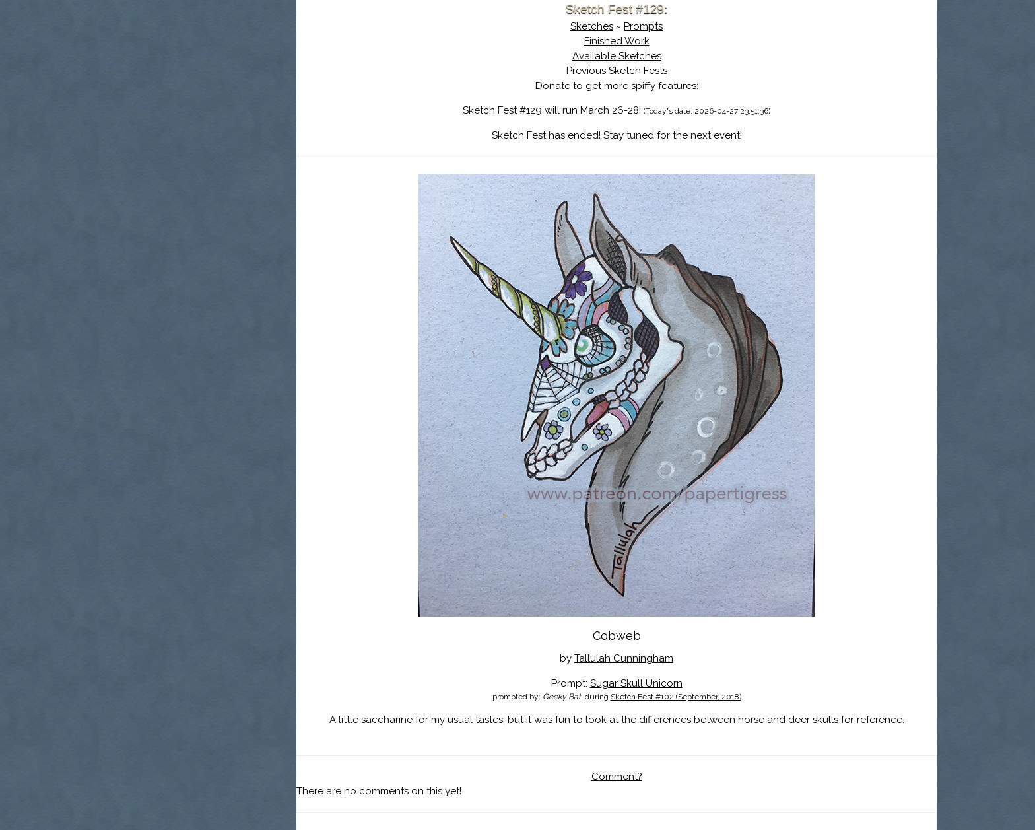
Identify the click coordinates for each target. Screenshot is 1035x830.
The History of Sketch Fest (197, 115)
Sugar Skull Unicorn (636, 683)
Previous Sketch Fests (616, 71)
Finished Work (617, 41)
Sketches (591, 26)
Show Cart (176, 172)
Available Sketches (616, 56)
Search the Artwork (197, 135)
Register (224, 155)
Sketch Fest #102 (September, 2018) (676, 696)
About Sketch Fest (197, 94)
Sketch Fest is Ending (197, 75)
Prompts (643, 26)
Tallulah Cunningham (623, 658)
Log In (165, 155)
